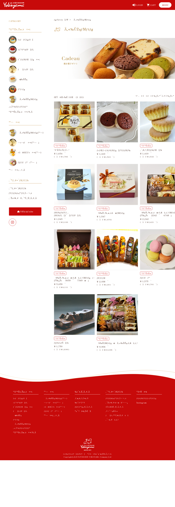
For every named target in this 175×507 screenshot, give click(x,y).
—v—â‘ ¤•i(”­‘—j (53, 402)
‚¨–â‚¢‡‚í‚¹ (112, 419)
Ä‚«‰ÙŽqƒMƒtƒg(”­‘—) (55, 398)
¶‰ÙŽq (17, 415)
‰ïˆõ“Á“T (80, 402)
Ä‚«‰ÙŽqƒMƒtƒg (22, 424)
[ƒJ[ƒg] (151, 5)
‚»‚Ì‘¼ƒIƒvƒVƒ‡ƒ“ (21, 428)
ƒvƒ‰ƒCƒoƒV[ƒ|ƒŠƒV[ (74, 454)
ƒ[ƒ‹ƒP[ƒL (20, 411)
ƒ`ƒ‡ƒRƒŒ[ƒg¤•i (22, 407)
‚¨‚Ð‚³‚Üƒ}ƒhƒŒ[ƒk (151, 150)
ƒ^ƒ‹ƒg (16, 419)
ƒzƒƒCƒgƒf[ (20, 398)
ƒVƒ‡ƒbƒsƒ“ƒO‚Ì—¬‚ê (20, 193)
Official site (26, 211)
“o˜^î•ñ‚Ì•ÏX (83, 411)
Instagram (141, 402)
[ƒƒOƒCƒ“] (137, 5)
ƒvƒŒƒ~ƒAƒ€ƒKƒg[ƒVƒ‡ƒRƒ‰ (114, 150)
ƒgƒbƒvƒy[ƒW (61, 19)
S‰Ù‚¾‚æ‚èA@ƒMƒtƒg (111, 212)
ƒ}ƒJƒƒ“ (145, 277)
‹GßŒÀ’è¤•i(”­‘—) (54, 407)
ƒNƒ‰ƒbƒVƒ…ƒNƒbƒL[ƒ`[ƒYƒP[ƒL (67, 214)
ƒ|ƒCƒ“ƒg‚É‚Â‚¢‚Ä (83, 407)
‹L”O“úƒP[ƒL (20, 402)
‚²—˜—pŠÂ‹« (112, 411)
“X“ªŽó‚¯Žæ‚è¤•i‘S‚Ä (24, 432)
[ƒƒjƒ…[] (165, 5)
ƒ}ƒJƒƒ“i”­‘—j (53, 411)
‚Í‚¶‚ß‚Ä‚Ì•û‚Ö (82, 398)
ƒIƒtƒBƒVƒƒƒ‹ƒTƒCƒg (146, 398)
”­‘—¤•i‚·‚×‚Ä (52, 415)
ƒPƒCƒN (101, 278)
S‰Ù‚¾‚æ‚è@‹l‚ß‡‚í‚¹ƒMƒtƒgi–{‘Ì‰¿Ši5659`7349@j (74, 279)
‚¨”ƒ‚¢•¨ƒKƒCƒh (17, 188)
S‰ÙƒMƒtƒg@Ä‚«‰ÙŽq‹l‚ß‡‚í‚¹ (117, 343)
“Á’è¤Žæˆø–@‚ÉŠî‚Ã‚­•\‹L (99, 454)
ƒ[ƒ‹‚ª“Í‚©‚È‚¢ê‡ (117, 415)
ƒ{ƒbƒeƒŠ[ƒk (61, 342)
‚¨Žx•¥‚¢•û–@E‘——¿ (117, 402)
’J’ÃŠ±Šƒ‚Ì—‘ (61, 150)
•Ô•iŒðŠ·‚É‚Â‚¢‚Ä (114, 407)
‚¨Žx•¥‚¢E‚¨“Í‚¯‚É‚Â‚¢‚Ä (23, 198)
